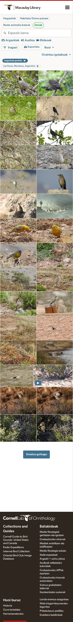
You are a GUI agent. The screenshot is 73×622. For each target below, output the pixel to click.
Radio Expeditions (13, 547)
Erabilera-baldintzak (51, 615)
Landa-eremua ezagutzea (54, 599)
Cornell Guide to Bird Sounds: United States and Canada (16, 540)
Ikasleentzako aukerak (52, 592)
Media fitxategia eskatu (53, 550)
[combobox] (39, 33)
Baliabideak (49, 526)
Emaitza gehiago (36, 454)
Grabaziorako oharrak (52, 539)
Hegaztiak (9, 18)
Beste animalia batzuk (16, 25)
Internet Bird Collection (16, 551)
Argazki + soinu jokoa (52, 558)
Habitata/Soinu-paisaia (34, 18)
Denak (38, 25)
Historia (7, 605)
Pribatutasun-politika (51, 611)
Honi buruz (12, 600)
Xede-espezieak (49, 555)
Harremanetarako (13, 613)
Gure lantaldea (11, 609)
